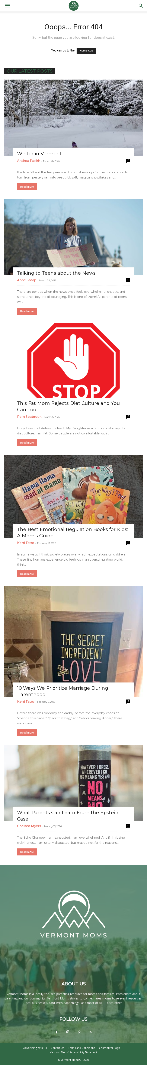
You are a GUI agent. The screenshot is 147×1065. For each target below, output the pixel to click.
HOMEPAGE (86, 50)
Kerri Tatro (25, 543)
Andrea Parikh (28, 161)
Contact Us (57, 1048)
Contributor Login (110, 1048)
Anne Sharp (26, 280)
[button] (7, 5)
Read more (27, 186)
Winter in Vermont (39, 154)
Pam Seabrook (29, 417)
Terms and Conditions (81, 1048)
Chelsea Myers (29, 826)
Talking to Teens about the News (56, 273)
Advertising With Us (35, 1048)
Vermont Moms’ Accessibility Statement (73, 1052)
